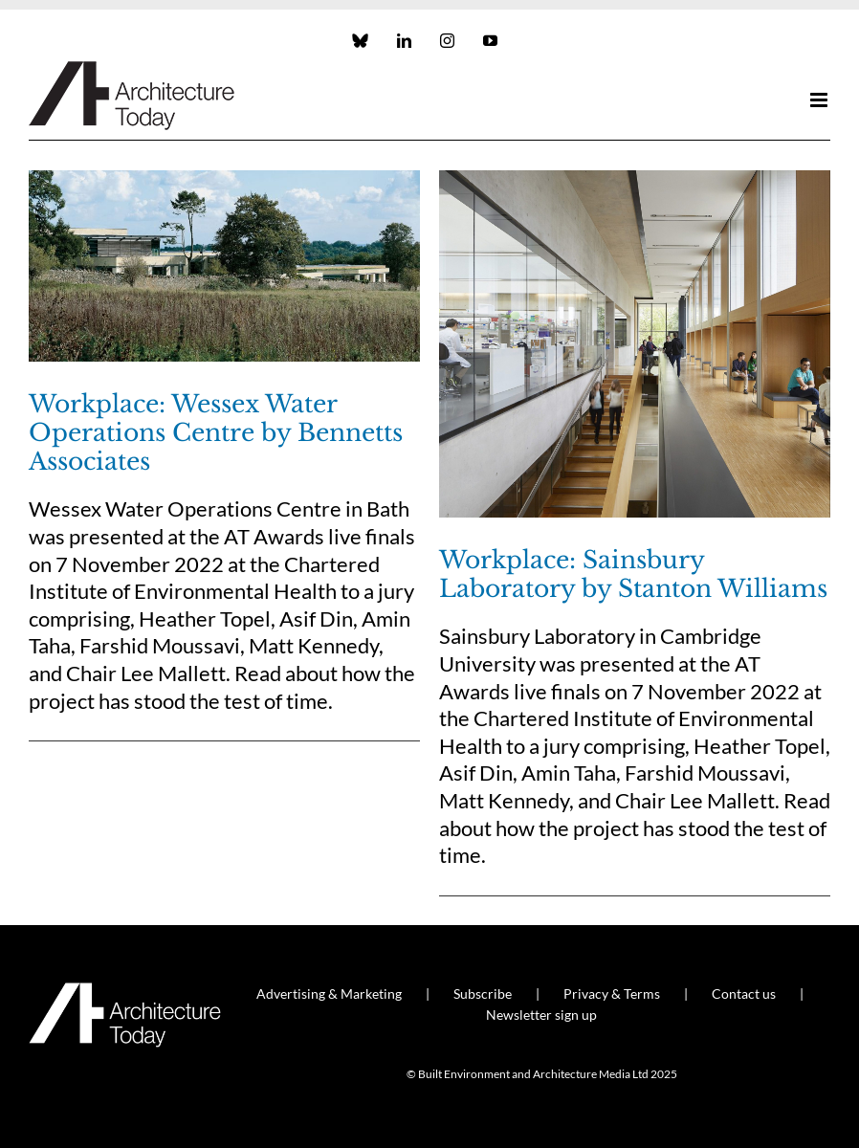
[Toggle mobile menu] (820, 100)
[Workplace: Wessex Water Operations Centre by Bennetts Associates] (224, 266)
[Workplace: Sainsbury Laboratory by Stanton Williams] (634, 344)
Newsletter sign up (541, 1014)
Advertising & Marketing (329, 993)
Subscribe (482, 993)
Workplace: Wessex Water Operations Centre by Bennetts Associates (216, 432)
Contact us (744, 993)
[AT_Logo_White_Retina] (125, 991)
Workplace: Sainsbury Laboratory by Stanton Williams (633, 574)
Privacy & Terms (611, 993)
